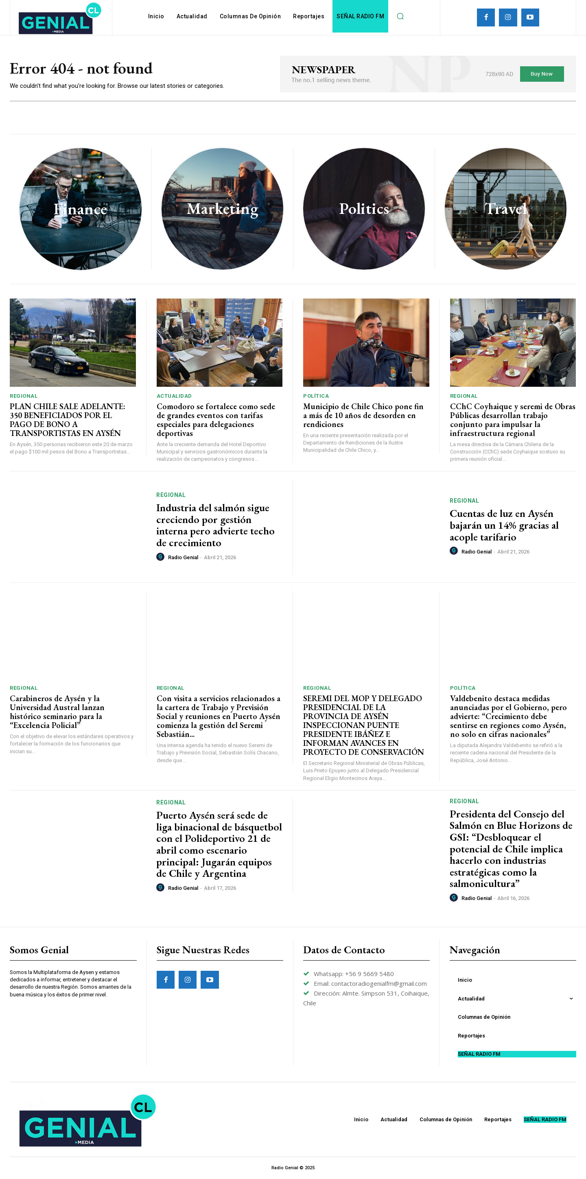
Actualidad (174, 396)
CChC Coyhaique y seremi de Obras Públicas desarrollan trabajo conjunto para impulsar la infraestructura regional (512, 419)
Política (316, 396)
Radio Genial (183, 557)
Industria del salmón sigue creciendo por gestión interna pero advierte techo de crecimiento (215, 525)
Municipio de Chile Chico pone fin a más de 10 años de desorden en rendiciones (363, 415)
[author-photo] (161, 557)
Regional (23, 396)
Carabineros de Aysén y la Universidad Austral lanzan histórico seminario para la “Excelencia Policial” (57, 711)
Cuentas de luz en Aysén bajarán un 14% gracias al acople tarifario (504, 524)
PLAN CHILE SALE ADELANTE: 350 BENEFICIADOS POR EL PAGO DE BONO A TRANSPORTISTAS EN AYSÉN (67, 419)
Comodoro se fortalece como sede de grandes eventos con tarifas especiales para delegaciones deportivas (216, 419)
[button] (400, 16)
